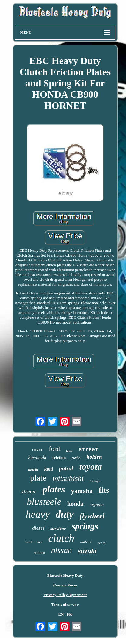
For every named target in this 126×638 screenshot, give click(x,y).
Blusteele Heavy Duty (65, 575)
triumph (95, 481)
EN (61, 614)
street (88, 450)
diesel (38, 528)
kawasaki (37, 457)
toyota (90, 467)
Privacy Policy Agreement (65, 595)
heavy (38, 514)
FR (69, 614)
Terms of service (65, 604)
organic (96, 504)
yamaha (82, 491)
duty (65, 514)
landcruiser (33, 542)
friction (59, 457)
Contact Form (65, 585)
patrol (66, 468)
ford (54, 448)
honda (75, 503)
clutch (61, 538)
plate (38, 477)
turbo (76, 457)
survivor (58, 528)
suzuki (87, 551)
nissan (61, 550)
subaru (39, 552)
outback (86, 542)
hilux (69, 451)
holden (94, 457)
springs (85, 526)
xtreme (29, 491)
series (101, 543)
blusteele (44, 501)
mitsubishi (68, 478)
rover (37, 449)
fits (104, 490)
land (48, 469)
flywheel (92, 516)
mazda (33, 469)
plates (54, 489)
